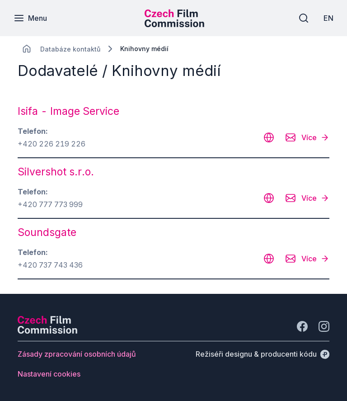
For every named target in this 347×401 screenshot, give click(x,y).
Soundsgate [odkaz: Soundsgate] (47, 232)
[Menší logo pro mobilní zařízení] (174, 24)
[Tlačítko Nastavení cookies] (49, 373)
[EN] (328, 18)
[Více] (315, 137)
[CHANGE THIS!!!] (27, 49)
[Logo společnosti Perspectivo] (47, 330)
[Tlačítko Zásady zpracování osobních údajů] (77, 354)
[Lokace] (70, 49)
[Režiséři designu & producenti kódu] (262, 354)
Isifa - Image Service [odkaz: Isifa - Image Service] (68, 111)
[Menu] (30, 18)
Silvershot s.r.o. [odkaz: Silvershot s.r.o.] (56, 171)
